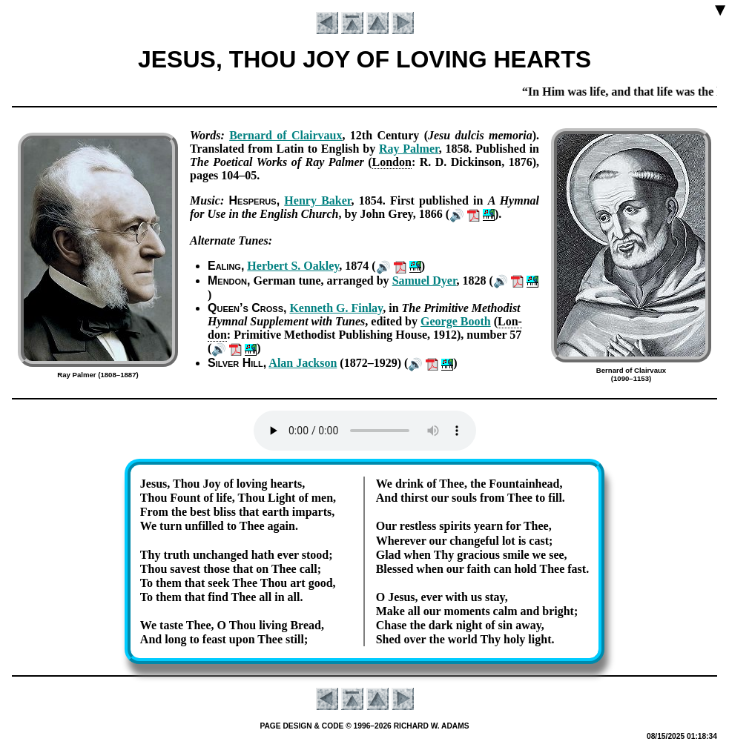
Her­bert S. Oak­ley (293, 265)
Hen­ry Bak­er (317, 200)
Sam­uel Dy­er (424, 280)
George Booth (455, 321)
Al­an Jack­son (302, 362)
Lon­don (392, 162)
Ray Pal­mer (409, 148)
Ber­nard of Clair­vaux (285, 135)
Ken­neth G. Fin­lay (336, 308)
